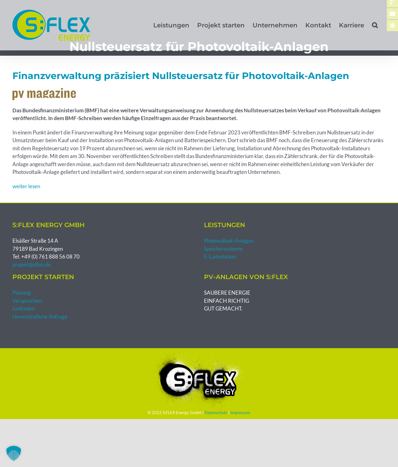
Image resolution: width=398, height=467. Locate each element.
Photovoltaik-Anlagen (229, 240)
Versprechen (27, 300)
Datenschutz (216, 412)
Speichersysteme (223, 248)
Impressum (240, 412)
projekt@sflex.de (31, 264)
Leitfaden (23, 308)
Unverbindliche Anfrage (39, 316)
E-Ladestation (220, 256)
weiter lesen (26, 186)
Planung (21, 292)
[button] (375, 25)
